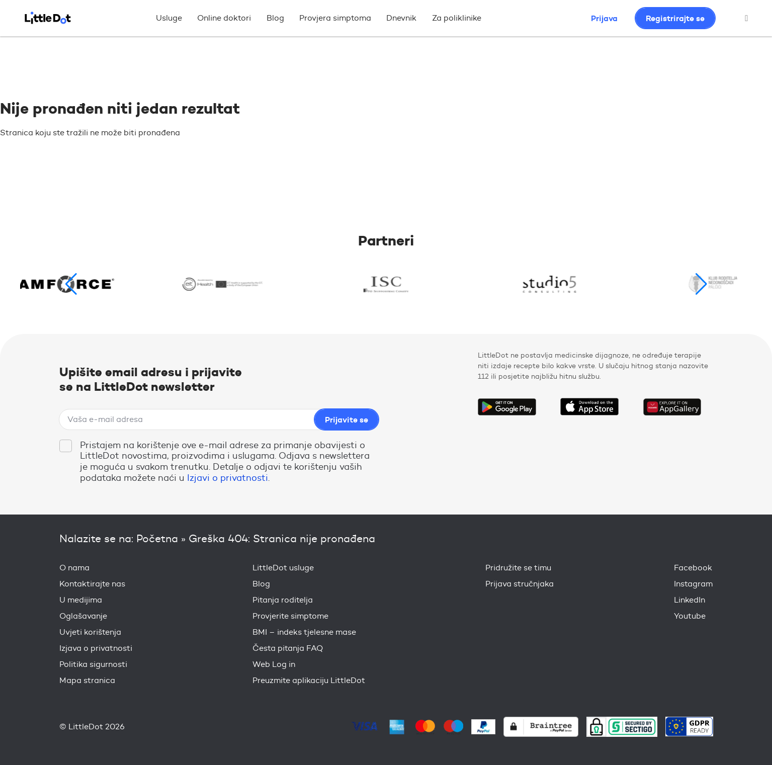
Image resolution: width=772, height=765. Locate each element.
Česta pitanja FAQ (287, 648)
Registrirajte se (675, 18)
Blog (275, 18)
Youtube (690, 616)
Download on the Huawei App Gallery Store (672, 407)
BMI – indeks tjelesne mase (304, 632)
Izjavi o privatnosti (227, 477)
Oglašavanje (83, 616)
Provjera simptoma (335, 18)
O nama (74, 567)
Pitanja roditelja (282, 600)
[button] (701, 284)
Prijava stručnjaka (519, 583)
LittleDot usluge (283, 567)
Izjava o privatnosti (95, 648)
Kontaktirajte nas (92, 583)
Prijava (604, 18)
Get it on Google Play (507, 407)
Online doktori (224, 18)
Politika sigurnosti (93, 664)
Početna (157, 538)
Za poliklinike (456, 18)
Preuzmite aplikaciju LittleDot (308, 680)
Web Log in (273, 664)
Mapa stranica (87, 680)
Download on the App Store (589, 407)
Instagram (693, 583)
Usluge (169, 18)
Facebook (693, 567)
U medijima (80, 600)
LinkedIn (689, 600)
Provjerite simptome (290, 616)
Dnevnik (401, 18)
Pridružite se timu (518, 567)
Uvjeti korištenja (90, 632)
